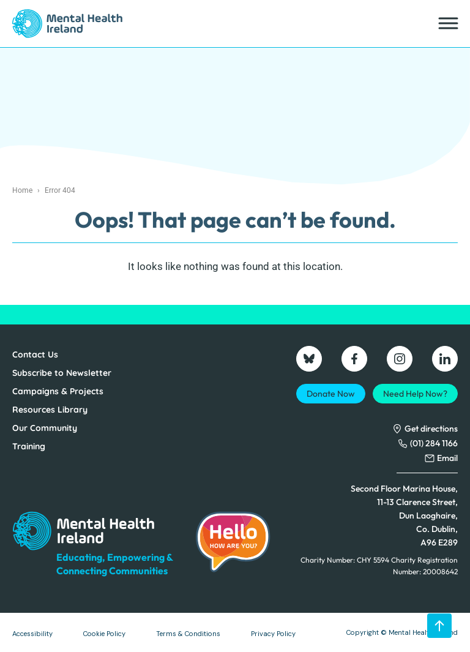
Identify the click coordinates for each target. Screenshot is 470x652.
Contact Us (35, 354)
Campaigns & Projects (57, 391)
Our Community (44, 427)
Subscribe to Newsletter (61, 372)
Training (28, 446)
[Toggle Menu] (447, 23)
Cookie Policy (104, 633)
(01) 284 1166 (434, 443)
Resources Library (50, 409)
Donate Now (331, 393)
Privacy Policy (273, 633)
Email (447, 457)
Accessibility (32, 633)
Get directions (431, 428)
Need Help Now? (415, 393)
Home (22, 190)
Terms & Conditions (188, 633)
